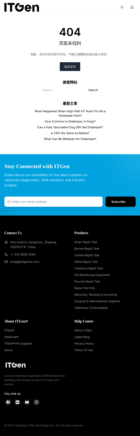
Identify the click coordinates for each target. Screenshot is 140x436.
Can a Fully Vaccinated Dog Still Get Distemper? (70, 127)
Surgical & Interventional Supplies (97, 301)
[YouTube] (27, 402)
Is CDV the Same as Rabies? (70, 133)
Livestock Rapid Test (88, 268)
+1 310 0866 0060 (23, 254)
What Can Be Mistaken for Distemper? (70, 139)
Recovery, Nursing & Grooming (95, 294)
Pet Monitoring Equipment (92, 275)
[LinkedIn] (17, 402)
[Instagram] (36, 402)
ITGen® (9, 330)
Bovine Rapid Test (86, 248)
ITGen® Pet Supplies (18, 343)
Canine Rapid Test (86, 255)
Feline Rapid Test (86, 262)
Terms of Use (83, 350)
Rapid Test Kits (84, 288)
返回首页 (70, 66)
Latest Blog (82, 337)
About (8, 350)
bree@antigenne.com (24, 262)
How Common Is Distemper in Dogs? (70, 121)
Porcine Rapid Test (87, 281)
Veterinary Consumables (91, 308)
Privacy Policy (84, 343)
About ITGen (83, 330)
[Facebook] (8, 402)
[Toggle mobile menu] (132, 7)
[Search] (122, 7)
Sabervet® (11, 337)
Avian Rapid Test (85, 242)
